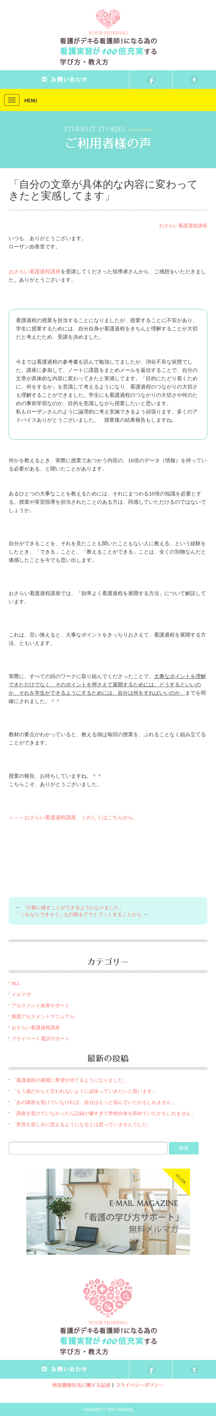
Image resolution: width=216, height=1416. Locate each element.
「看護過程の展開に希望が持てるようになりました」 (69, 1080)
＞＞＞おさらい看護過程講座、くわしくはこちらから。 (73, 817)
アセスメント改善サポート (40, 1005)
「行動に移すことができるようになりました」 (73, 907)
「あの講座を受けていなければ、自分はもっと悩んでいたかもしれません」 (93, 1102)
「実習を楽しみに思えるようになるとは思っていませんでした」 (81, 1124)
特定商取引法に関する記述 (81, 1385)
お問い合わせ (65, 80)
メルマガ (21, 994)
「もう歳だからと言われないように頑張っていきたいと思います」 (84, 1091)
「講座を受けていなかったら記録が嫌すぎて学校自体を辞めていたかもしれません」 (103, 1113)
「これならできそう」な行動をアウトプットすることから (79, 914)
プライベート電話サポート (40, 1038)
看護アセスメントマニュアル (42, 1016)
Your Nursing (108, 22)
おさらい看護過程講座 (183, 225)
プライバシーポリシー (139, 1385)
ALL (15, 983)
